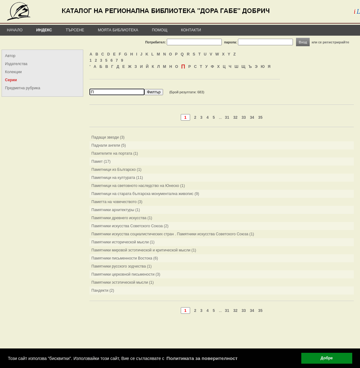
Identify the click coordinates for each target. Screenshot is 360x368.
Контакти (191, 30)
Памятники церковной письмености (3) (125, 274)
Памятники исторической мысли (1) (122, 242)
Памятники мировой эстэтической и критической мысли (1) (143, 250)
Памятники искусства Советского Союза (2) (129, 226)
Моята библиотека (118, 30)
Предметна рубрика (22, 88)
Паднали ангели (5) (108, 145)
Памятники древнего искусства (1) (121, 218)
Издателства (16, 64)
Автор (10, 56)
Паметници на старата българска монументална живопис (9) (145, 194)
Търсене (75, 30)
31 (227, 117)
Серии (11, 80)
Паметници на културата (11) (117, 177)
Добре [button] (327, 358)
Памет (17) (101, 161)
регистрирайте (336, 42)
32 (235, 117)
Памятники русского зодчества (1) (121, 266)
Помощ (159, 30)
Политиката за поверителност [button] (202, 358)
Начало (15, 30)
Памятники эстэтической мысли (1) (122, 282)
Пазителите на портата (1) (114, 153)
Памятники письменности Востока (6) (124, 258)
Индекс (44, 30)
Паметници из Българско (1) (116, 169)
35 (260, 117)
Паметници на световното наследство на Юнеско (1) (138, 186)
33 (244, 117)
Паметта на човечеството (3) (116, 202)
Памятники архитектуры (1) (115, 210)
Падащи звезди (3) (108, 137)
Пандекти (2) (102, 290)
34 (252, 117)
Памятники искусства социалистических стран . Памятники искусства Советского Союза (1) (172, 234)
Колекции (13, 72)
